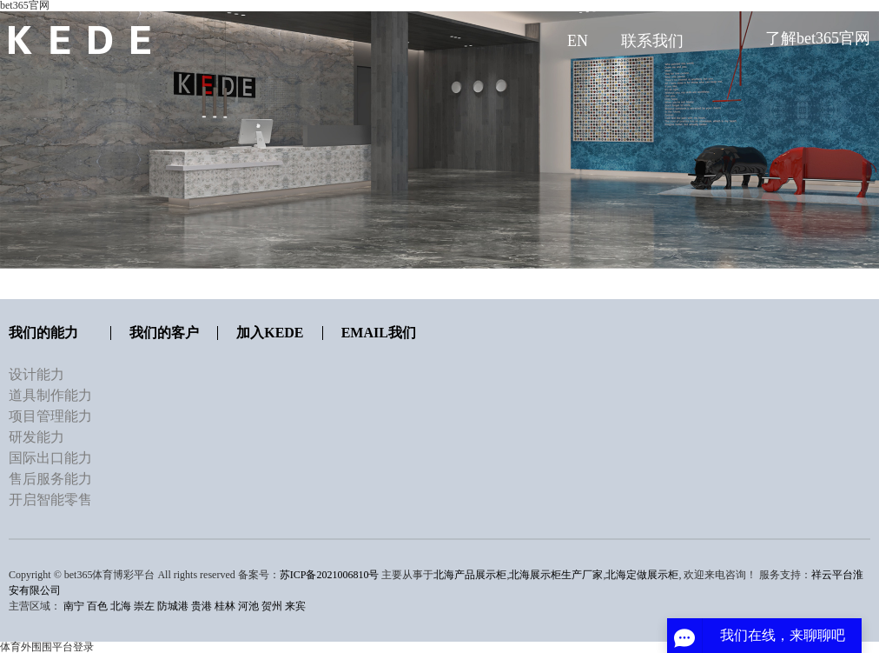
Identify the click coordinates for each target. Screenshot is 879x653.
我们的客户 (164, 332)
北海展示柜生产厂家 (556, 575)
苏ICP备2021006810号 (330, 575)
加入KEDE (269, 332)
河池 (248, 606)
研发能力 (36, 437)
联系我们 (652, 41)
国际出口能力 (50, 457)
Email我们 (378, 332)
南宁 (73, 606)
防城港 (172, 606)
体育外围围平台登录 (47, 647)
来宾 (295, 606)
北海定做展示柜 (641, 575)
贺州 (271, 606)
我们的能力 (43, 332)
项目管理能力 (50, 416)
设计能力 (36, 374)
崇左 (144, 606)
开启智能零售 (50, 499)
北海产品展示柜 (469, 575)
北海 (120, 606)
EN (577, 41)
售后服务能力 (50, 478)
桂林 (225, 606)
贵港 (201, 606)
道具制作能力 (50, 395)
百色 (97, 606)
